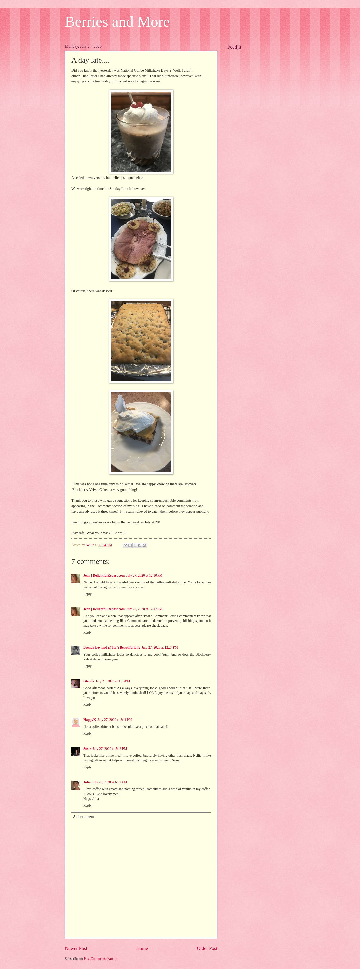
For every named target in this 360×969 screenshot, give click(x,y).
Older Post (207, 948)
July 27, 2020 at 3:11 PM (115, 720)
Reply (88, 594)
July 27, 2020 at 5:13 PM (110, 749)
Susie (87, 749)
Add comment (83, 817)
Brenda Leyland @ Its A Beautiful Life (112, 647)
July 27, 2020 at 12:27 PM (160, 647)
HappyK (90, 720)
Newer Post (76, 948)
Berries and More (117, 21)
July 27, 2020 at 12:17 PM (144, 609)
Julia (87, 782)
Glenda (89, 681)
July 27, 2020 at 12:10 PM (144, 575)
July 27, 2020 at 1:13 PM (113, 681)
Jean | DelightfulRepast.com (104, 575)
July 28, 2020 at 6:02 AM (109, 782)
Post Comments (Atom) (100, 959)
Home (142, 948)
